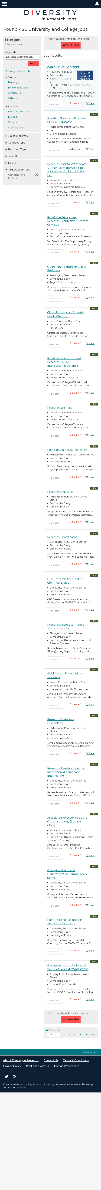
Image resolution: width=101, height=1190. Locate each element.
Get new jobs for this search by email (69, 38)
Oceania (13, 122)
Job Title (12, 156)
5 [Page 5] (80, 999)
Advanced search (14, 44)
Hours (10, 162)
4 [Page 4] (75, 999)
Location (12, 106)
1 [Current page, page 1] (57, 999)
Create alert (72, 44)
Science (13, 92)
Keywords (10, 52)
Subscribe (54, 995)
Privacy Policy (12, 1032)
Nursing (13, 82)
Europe (12, 116)
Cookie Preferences (66, 1032)
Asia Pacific (14, 127)
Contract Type (15, 142)
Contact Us (51, 1025)
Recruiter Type (15, 149)
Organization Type (17, 169)
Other (11, 98)
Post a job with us (37, 1032)
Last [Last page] (93, 999)
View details (56, 102)
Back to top (89, 1017)
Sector (10, 77)
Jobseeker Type (16, 135)
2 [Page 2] (63, 999)
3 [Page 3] (69, 999)
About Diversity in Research (21, 1025)
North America (17, 111)
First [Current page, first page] (51, 999)
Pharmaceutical (18, 87)
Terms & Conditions (76, 1025)
